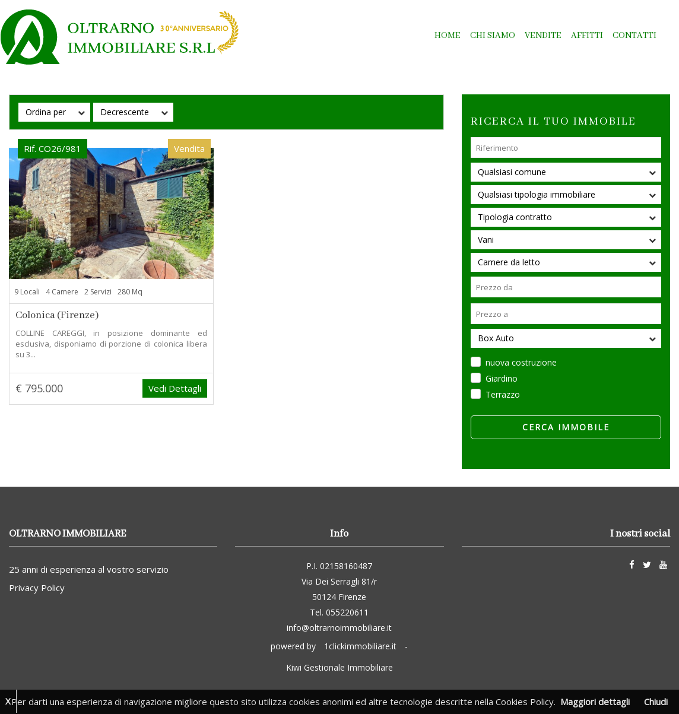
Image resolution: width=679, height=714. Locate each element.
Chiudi (656, 701)
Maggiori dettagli (595, 701)
